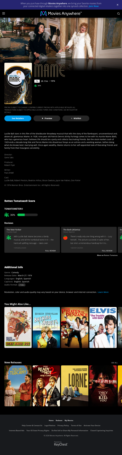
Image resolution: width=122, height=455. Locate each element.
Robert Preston (20, 180)
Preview (47, 118)
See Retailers (18, 118)
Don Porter (75, 180)
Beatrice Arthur (34, 180)
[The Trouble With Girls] (103, 327)
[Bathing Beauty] (46, 327)
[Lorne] (74, 385)
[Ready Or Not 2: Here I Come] (46, 385)
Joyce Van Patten (63, 180)
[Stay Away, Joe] (18, 327)
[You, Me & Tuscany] (18, 385)
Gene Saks (8, 157)
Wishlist (76, 118)
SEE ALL (114, 363)
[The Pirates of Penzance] (74, 327)
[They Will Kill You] (103, 385)
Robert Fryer (9, 165)
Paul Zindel (9, 172)
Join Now (94, 6)
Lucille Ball (8, 180)
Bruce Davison (48, 180)
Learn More (103, 292)
